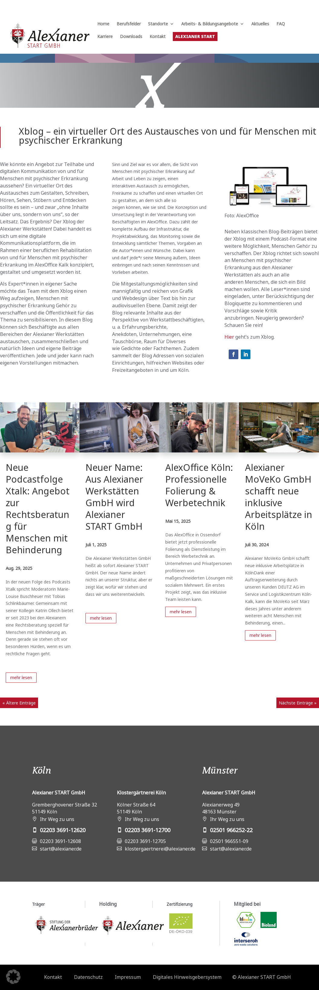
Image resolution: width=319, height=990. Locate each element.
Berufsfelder (129, 24)
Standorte (158, 24)
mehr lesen (21, 677)
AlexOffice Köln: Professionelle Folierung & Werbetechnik (199, 485)
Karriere (105, 36)
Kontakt (158, 36)
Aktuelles (260, 24)
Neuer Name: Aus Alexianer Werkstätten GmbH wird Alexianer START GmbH (114, 496)
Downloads (131, 36)
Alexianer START (195, 36)
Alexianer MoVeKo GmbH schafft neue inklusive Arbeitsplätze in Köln (278, 496)
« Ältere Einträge (19, 703)
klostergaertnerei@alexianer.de (160, 848)
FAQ (280, 24)
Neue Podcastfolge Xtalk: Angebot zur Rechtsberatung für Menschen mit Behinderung (37, 508)
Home (103, 24)
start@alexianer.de (61, 848)
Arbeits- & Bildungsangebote (209, 24)
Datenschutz (88, 977)
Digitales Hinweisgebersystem (187, 977)
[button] (13, 976)
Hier (229, 337)
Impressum (128, 977)
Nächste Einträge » (298, 703)
